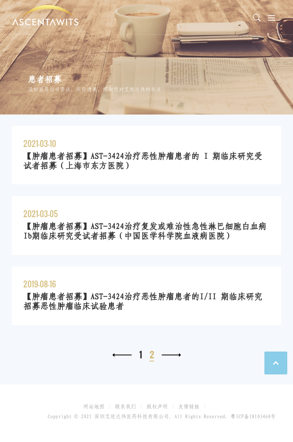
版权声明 (157, 406)
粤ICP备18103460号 (253, 416)
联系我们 (125, 406)
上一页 (122, 355)
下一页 (171, 355)
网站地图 (94, 406)
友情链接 (189, 406)
